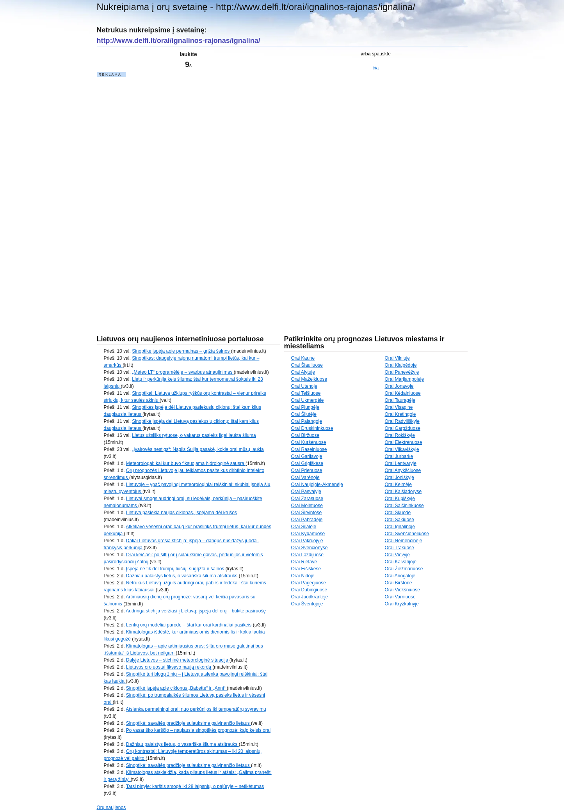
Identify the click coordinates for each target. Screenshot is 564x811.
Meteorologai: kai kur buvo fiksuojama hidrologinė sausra (186, 463)
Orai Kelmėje (398, 484)
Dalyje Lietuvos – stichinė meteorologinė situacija (178, 660)
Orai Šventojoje (307, 604)
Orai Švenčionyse (309, 547)
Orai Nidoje (303, 576)
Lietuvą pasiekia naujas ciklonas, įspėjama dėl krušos (181, 512)
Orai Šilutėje (304, 414)
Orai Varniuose (400, 597)
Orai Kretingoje (400, 414)
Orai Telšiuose (306, 393)
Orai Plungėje (305, 407)
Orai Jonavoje (399, 386)
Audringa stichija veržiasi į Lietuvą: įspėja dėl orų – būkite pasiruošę (196, 611)
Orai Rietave (304, 561)
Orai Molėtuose (307, 505)
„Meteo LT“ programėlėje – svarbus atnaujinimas (183, 372)
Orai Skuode (398, 512)
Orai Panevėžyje (402, 372)
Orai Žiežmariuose (404, 568)
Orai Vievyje (397, 554)
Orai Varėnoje (305, 477)
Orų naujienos (111, 807)
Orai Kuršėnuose (308, 442)
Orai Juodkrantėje (309, 597)
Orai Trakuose (399, 547)
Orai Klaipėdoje (401, 365)
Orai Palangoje (306, 421)
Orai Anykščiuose (403, 470)
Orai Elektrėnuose (403, 442)
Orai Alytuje (303, 372)
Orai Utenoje (304, 386)
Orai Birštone (398, 583)
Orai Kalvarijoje (400, 561)
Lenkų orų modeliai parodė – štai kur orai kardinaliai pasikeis (189, 625)
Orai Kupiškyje (400, 498)
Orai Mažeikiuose (309, 379)
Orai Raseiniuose (309, 449)
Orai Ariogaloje (400, 576)
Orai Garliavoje (306, 456)
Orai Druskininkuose (312, 428)
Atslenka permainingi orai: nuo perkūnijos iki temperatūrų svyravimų (196, 709)
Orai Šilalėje (304, 526)
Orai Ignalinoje (400, 526)
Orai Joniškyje (399, 477)
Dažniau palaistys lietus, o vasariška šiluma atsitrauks (182, 576)
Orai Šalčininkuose (404, 505)
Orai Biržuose (305, 435)
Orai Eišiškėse (306, 568)
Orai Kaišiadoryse (403, 491)
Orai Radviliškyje (402, 421)
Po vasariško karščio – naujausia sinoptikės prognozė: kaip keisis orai (198, 730)
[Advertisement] (155, 195)
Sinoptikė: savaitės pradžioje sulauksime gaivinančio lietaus (188, 723)
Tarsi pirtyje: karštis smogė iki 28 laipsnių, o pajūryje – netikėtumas (195, 786)
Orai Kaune (303, 358)
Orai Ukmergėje (307, 400)
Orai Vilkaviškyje (402, 449)
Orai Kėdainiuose (403, 393)
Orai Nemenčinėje (403, 540)
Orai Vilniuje (397, 358)
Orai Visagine (399, 407)
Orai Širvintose (306, 512)
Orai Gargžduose (402, 428)
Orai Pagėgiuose (308, 583)
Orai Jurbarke (399, 456)
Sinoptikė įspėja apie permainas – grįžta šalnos (181, 351)
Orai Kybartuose (308, 533)
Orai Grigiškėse (307, 463)
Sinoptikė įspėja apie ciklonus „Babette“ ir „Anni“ (176, 688)
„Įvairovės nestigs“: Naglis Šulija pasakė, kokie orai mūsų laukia (197, 449)
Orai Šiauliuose (307, 365)
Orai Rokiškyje (400, 435)
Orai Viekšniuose (402, 590)
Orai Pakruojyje (307, 540)
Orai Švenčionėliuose (407, 533)
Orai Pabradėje (307, 519)
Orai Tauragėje (400, 400)
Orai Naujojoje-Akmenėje (317, 484)
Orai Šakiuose (399, 519)
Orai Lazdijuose (307, 554)
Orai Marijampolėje (404, 379)
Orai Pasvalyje (306, 491)
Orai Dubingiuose (309, 590)
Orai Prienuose (306, 470)
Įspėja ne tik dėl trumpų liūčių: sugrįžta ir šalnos (176, 568)
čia (376, 68)
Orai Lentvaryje (400, 463)
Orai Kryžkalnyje (402, 604)
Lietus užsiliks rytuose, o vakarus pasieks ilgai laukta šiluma (194, 435)
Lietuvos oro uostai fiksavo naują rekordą (169, 667)
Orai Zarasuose (307, 498)
